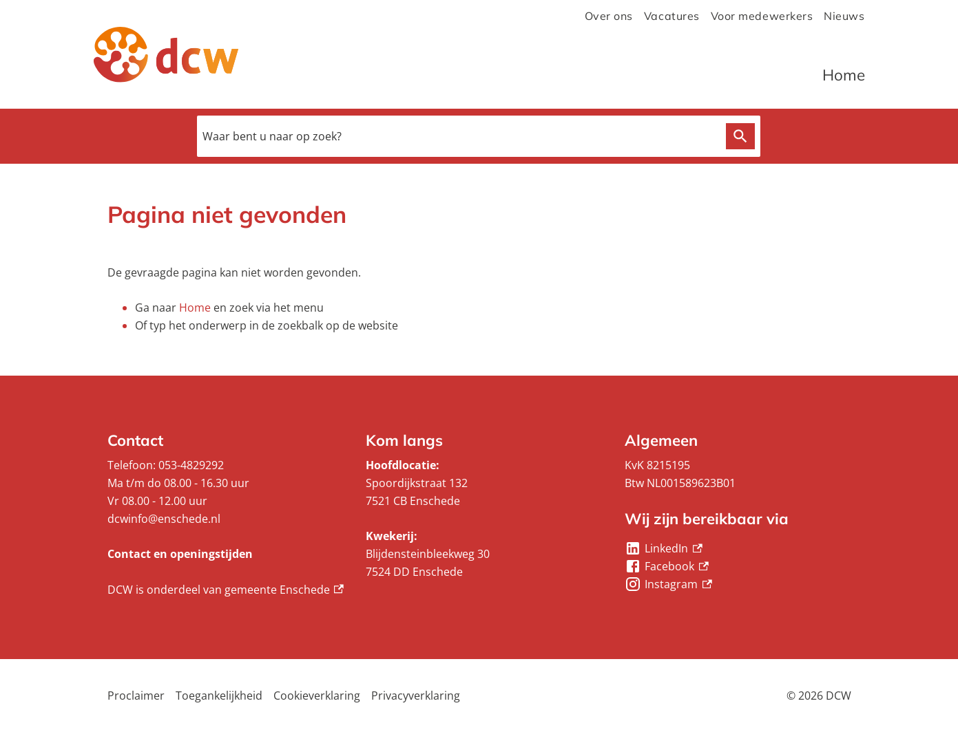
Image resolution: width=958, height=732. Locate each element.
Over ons (609, 16)
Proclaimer (136, 695)
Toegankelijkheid (219, 695)
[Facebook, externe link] (667, 566)
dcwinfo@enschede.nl (163, 518)
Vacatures (672, 16)
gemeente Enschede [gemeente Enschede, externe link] (284, 589)
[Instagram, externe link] (668, 584)
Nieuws (844, 16)
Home (843, 75)
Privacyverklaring (415, 695)
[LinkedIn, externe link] (663, 548)
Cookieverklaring (316, 695)
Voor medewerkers (762, 16)
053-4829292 (191, 465)
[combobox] (478, 136)
